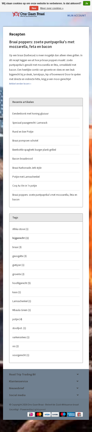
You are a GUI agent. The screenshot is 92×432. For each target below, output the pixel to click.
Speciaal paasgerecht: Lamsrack (29, 122)
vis (15, 346)
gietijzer (18, 265)
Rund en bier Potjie (22, 131)
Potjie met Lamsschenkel (26, 176)
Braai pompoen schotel (25, 140)
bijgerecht (20, 238)
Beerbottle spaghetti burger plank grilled (34, 149)
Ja (86, 3)
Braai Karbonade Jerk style (26, 168)
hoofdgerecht (21, 283)
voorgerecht (20, 355)
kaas (16, 292)
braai (17, 247)
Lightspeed (39, 409)
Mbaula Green (21, 310)
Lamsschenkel (21, 301)
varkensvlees (20, 337)
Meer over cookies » (52, 8)
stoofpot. (19, 328)
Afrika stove (20, 229)
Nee (34, 8)
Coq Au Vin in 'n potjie (24, 185)
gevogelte (19, 256)
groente (18, 274)
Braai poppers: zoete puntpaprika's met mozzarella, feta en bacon (42, 44)
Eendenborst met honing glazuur (30, 113)
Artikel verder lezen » (20, 83)
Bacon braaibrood (22, 158)
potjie (17, 319)
